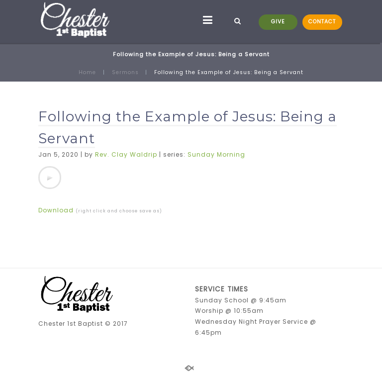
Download (56, 210)
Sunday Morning (216, 154)
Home (87, 72)
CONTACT (322, 21)
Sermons (125, 72)
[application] (49, 177)
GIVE (278, 21)
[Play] (50, 178)
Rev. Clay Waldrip (126, 154)
